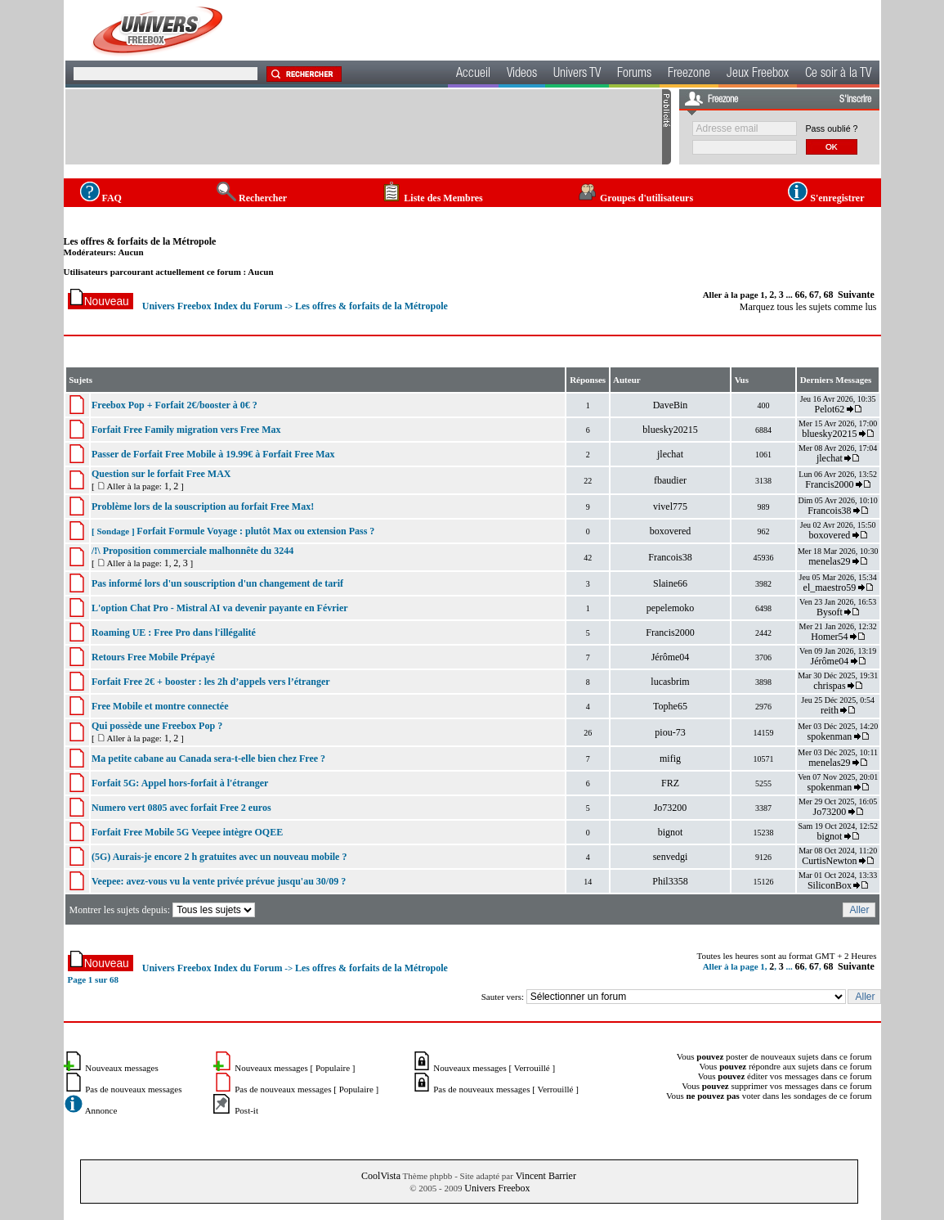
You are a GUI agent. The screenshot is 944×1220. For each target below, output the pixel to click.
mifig (670, 758)
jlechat (670, 454)
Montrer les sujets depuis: (163, 910)
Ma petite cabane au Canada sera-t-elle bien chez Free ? (208, 758)
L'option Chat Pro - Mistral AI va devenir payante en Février (220, 608)
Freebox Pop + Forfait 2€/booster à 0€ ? (174, 405)
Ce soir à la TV (838, 74)
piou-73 (670, 732)
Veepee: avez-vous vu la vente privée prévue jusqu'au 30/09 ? (219, 881)
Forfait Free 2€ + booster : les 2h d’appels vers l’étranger (211, 681)
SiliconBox (830, 885)
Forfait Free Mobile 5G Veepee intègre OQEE (187, 832)
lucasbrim (670, 681)
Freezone (689, 74)
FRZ (670, 783)
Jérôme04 (670, 657)
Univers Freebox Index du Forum (212, 306)
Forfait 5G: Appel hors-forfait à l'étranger (180, 783)
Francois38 (829, 510)
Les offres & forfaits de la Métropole (140, 241)
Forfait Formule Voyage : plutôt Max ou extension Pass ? (255, 531)
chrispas (829, 685)
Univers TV (577, 74)
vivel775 (670, 506)
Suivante (856, 294)
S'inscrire (855, 100)
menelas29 (829, 561)
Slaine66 (670, 583)
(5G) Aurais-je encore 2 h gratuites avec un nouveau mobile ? (219, 856)
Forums (634, 74)
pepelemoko (670, 608)
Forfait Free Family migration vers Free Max (186, 429)
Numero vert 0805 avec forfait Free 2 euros (181, 807)
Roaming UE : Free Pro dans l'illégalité (174, 632)
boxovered (670, 531)
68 (829, 294)
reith (830, 710)
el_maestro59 (830, 587)
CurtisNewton (829, 861)
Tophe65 (670, 706)
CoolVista (380, 1176)
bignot (670, 832)
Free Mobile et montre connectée (160, 706)
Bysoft (829, 612)
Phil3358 (669, 881)
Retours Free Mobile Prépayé (153, 657)
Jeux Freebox (758, 74)
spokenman (830, 736)
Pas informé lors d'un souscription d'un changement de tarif (217, 583)
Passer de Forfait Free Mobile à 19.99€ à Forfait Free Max (213, 454)
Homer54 (829, 636)
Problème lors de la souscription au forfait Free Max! (203, 506)
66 (800, 294)
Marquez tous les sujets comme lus (808, 307)
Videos (522, 74)
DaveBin (670, 405)
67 (814, 294)
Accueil (473, 74)
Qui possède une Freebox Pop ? (157, 726)
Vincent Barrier (546, 1176)
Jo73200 (670, 807)
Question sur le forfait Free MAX (161, 473)
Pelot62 (830, 409)
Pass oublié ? (832, 128)
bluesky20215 (669, 429)
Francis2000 (829, 484)
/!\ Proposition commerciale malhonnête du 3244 (192, 550)
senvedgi (670, 856)
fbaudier (670, 480)
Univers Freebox (497, 1188)
